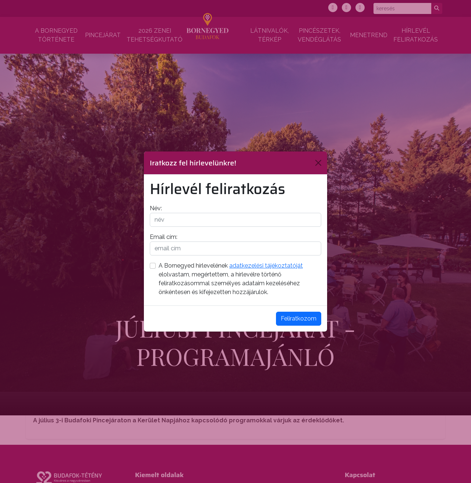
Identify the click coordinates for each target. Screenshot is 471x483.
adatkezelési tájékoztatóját (266, 265)
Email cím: (163, 236)
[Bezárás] (318, 163)
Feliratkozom (298, 318)
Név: (156, 208)
